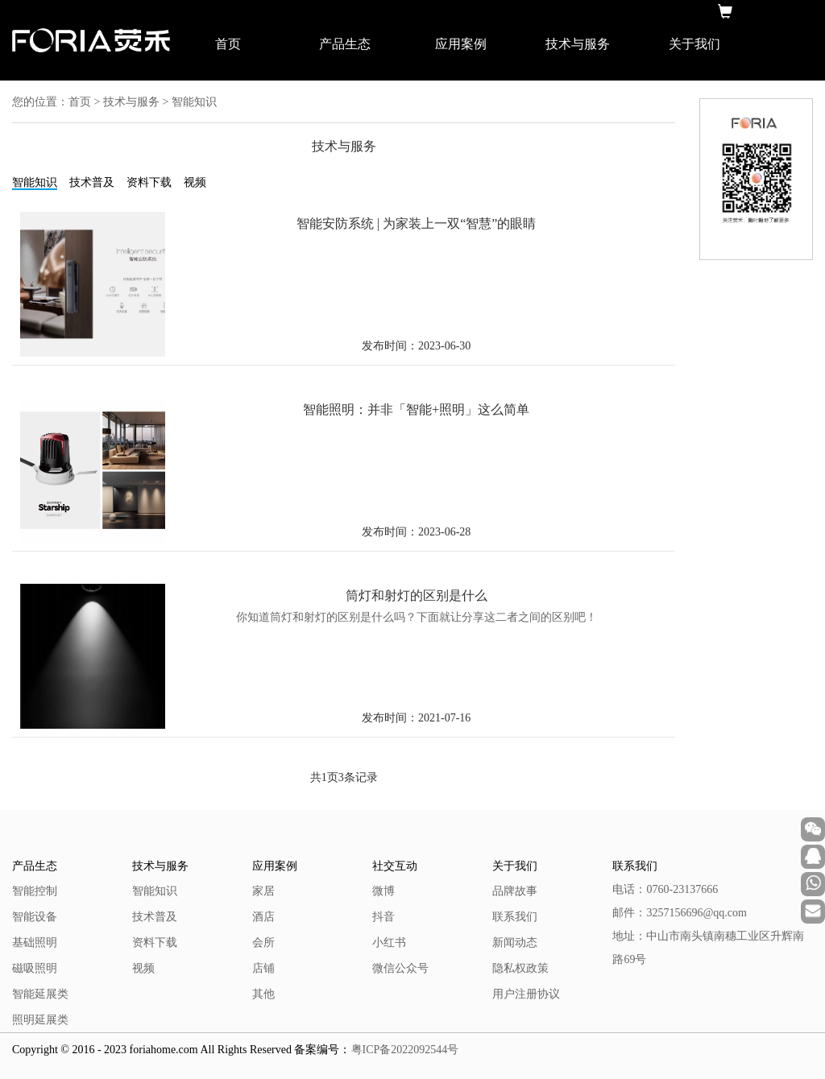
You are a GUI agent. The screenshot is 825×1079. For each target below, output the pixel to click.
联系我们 (514, 917)
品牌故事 (514, 891)
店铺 (263, 968)
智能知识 (34, 182)
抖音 (383, 917)
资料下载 (149, 182)
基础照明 (34, 942)
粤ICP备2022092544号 (405, 1050)
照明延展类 (40, 1020)
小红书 (389, 942)
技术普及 (91, 182)
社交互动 (394, 866)
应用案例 (461, 44)
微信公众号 (400, 968)
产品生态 (345, 44)
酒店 (263, 917)
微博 (383, 891)
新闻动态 (514, 942)
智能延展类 (40, 994)
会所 (263, 942)
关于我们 (694, 44)
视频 (195, 182)
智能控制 (34, 891)
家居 (263, 891)
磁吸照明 (34, 968)
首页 (228, 44)
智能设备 (34, 917)
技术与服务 (577, 44)
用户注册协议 (526, 994)
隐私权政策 (520, 968)
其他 (263, 994)
